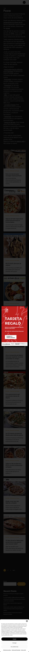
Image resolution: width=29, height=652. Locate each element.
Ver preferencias (14, 646)
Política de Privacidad (16, 650)
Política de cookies (7, 650)
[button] (27, 621)
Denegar (15, 642)
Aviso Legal (23, 650)
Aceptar (14, 639)
